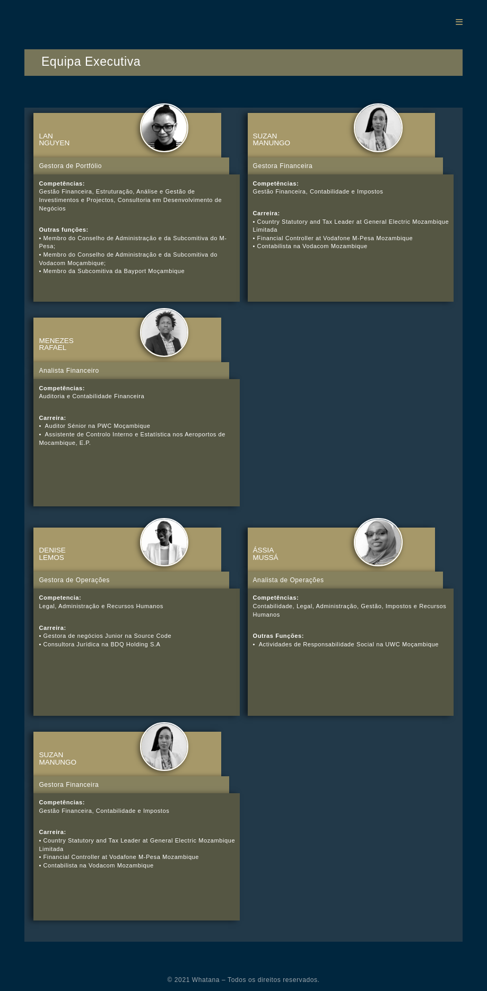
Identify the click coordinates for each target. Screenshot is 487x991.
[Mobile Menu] (459, 22)
